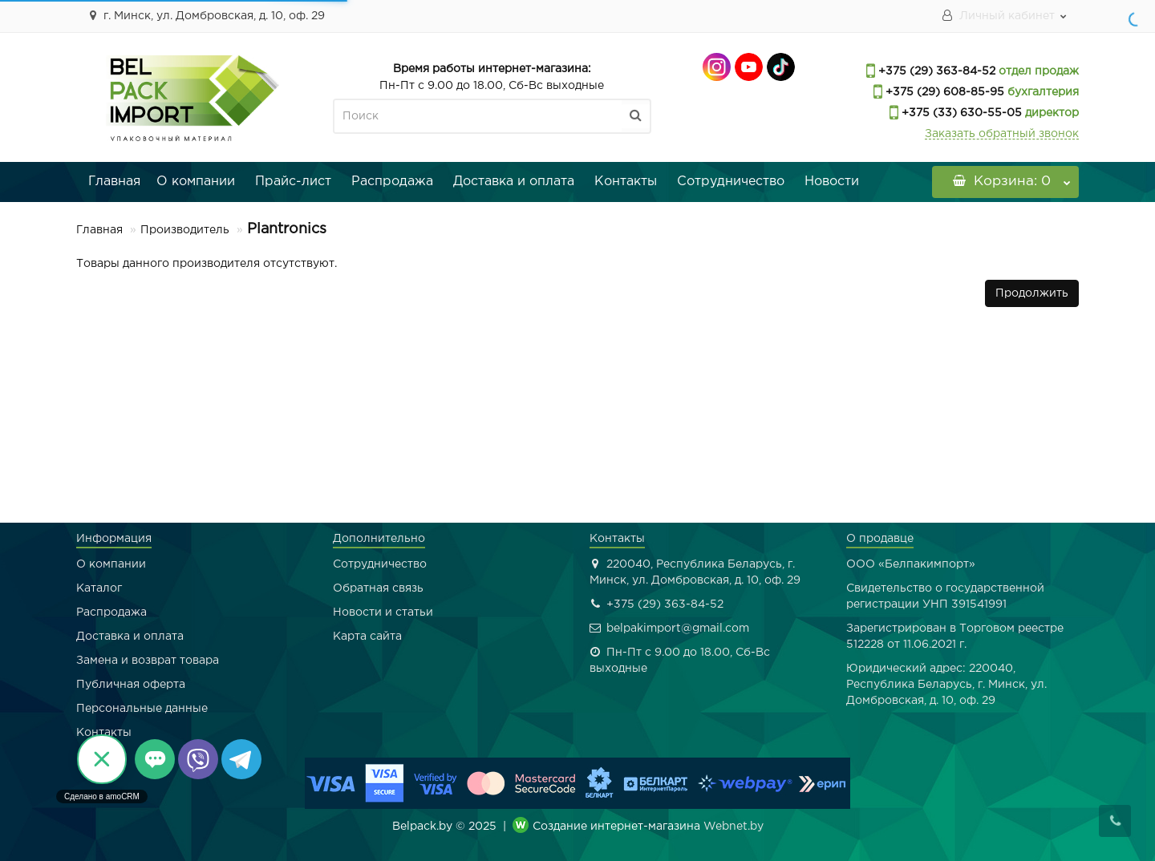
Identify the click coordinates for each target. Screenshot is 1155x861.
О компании (195, 182)
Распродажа (392, 182)
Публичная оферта (130, 684)
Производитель (184, 230)
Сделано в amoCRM (102, 796)
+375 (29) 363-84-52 (935, 71)
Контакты (625, 182)
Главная (114, 182)
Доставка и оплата (513, 182)
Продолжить (1031, 293)
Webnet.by (733, 826)
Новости (831, 182)
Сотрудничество (730, 182)
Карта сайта (367, 636)
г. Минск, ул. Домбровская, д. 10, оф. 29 (204, 15)
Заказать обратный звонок (1002, 134)
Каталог (99, 588)
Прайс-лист (293, 182)
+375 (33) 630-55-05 (960, 113)
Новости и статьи (383, 612)
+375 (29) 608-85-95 (943, 92)
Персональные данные (142, 708)
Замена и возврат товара (147, 660)
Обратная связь (378, 588)
